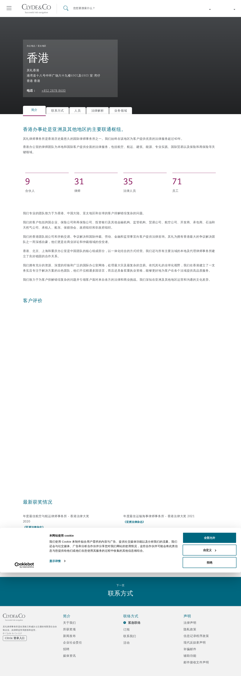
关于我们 (69, 623)
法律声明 (190, 623)
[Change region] (201, 9)
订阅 (126, 629)
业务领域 (120, 111)
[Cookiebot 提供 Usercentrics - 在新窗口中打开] (24, 668)
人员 (77, 111)
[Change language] (226, 9)
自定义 (209, 653)
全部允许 (209, 641)
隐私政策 (190, 629)
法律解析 (97, 111)
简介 (34, 110)
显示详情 (55, 664)
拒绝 (209, 666)
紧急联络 (134, 623)
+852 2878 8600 (54, 90)
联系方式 (57, 111)
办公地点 (31, 46)
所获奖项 (69, 629)
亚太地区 (42, 46)
